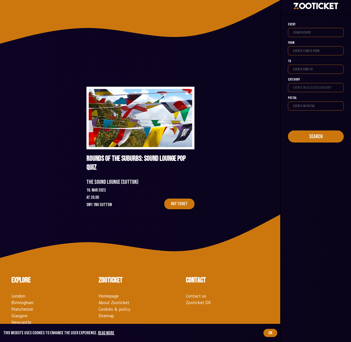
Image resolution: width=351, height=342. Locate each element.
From (291, 43)
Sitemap (106, 315)
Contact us (196, 296)
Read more (106, 333)
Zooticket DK (198, 302)
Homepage (108, 296)
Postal (292, 98)
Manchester (22, 309)
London (18, 296)
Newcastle (21, 322)
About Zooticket (113, 302)
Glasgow (19, 315)
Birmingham (22, 302)
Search (316, 136)
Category (294, 79)
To (289, 61)
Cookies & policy (114, 309)
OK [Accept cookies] (270, 333)
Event (292, 24)
